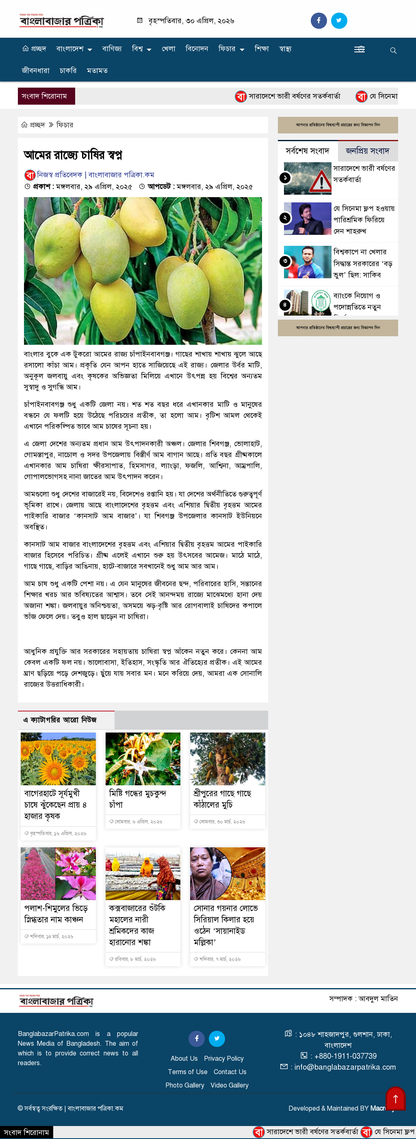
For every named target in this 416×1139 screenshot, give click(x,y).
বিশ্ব (137, 48)
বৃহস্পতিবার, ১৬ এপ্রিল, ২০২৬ (55, 833)
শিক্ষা (262, 48)
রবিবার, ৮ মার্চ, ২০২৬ (132, 959)
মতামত (97, 70)
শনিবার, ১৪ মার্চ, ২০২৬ (48, 936)
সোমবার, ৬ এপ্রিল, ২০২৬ (135, 822)
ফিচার (227, 48)
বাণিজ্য (112, 48)
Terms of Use (188, 1072)
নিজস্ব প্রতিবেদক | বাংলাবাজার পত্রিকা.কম (89, 174)
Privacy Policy (224, 1059)
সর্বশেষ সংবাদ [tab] (307, 151)
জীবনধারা (36, 70)
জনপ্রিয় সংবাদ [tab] (368, 151)
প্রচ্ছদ (34, 48)
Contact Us (230, 1072)
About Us (184, 1059)
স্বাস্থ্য (285, 48)
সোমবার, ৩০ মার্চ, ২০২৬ (219, 822)
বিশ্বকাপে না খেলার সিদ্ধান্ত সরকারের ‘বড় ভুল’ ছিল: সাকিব (363, 263)
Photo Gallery (184, 1085)
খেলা (169, 48)
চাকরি (68, 70)
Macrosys (384, 1109)
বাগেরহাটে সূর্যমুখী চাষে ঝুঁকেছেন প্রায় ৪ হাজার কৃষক (55, 805)
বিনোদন (197, 48)
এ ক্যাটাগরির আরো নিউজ (60, 720)
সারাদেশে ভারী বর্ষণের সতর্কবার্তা (298, 96)
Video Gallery (229, 1085)
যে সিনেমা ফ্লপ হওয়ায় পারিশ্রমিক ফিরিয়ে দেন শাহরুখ (364, 220)
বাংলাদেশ (69, 48)
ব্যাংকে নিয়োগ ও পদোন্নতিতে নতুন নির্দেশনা (357, 307)
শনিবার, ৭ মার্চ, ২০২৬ (216, 959)
